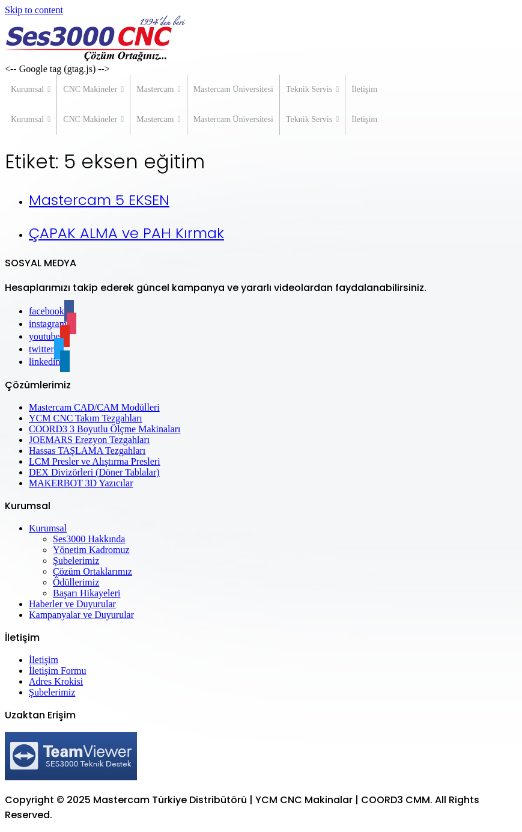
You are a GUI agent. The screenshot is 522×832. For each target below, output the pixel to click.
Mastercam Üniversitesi (233, 89)
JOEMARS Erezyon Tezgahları (89, 440)
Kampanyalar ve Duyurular (81, 615)
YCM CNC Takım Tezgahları (85, 418)
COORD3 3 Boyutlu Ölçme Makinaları (104, 429)
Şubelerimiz (76, 560)
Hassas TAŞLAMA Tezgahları (87, 450)
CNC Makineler (93, 90)
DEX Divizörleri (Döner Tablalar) (94, 472)
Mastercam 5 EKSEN (99, 200)
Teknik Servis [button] (312, 90)
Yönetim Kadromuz (91, 550)
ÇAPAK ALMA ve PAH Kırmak (126, 233)
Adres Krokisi (56, 681)
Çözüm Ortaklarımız (92, 571)
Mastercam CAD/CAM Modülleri (94, 407)
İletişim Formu (57, 670)
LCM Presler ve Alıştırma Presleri (94, 461)
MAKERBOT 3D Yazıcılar (81, 483)
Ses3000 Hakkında (89, 539)
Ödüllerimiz (76, 582)
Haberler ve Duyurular (72, 604)
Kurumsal (30, 90)
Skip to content (34, 10)
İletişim (364, 89)
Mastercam (158, 90)
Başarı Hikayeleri (86, 593)
